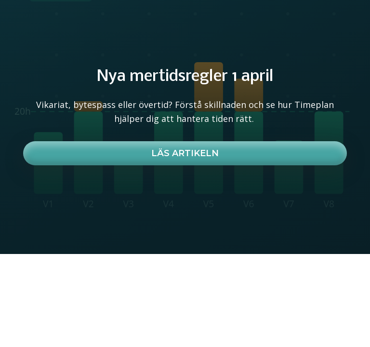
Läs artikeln (185, 153)
